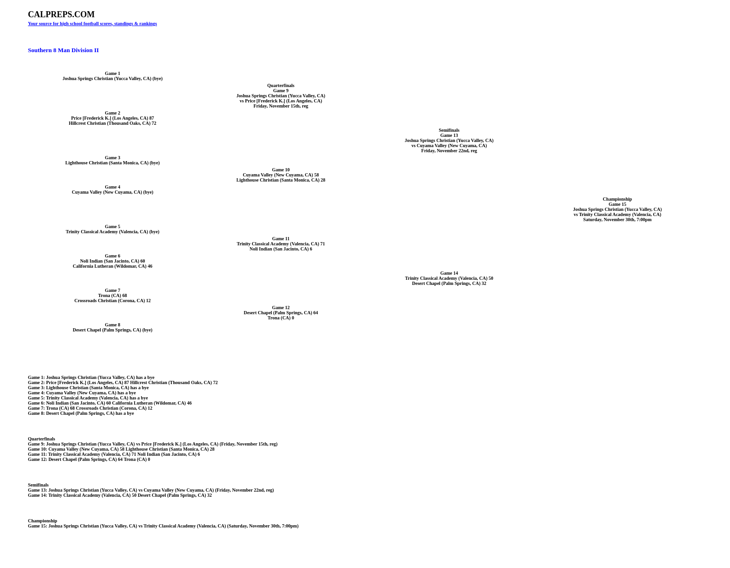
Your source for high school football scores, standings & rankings (92, 23)
